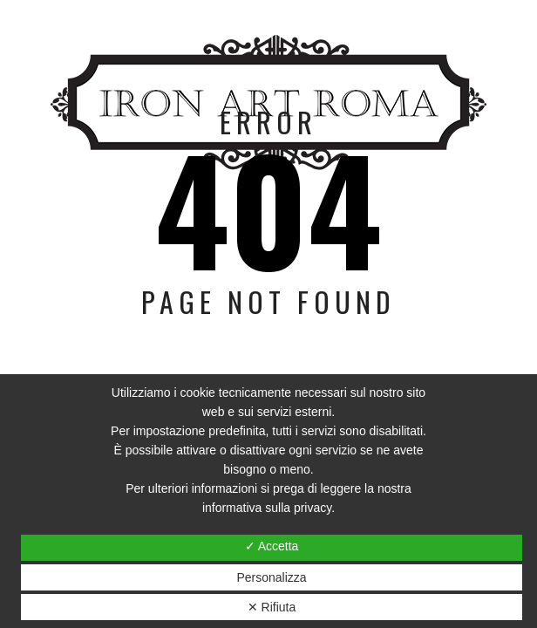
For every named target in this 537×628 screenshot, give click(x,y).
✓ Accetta (272, 546)
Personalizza (271, 577)
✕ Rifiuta (272, 607)
